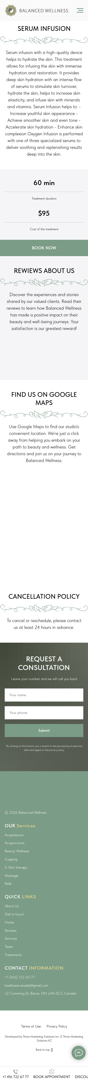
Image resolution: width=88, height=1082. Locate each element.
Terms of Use (31, 1026)
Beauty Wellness (17, 851)
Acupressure (14, 835)
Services (11, 938)
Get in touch (14, 914)
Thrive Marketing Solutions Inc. (41, 1036)
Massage (11, 875)
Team (9, 946)
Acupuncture (14, 843)
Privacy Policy (56, 1026)
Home (9, 922)
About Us (12, 906)
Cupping (11, 859)
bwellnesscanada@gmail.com (26, 985)
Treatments (13, 955)
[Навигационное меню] (80, 10)
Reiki (8, 883)
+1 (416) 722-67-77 (20, 977)
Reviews (10, 930)
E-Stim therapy (16, 867)
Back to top (44, 1050)
